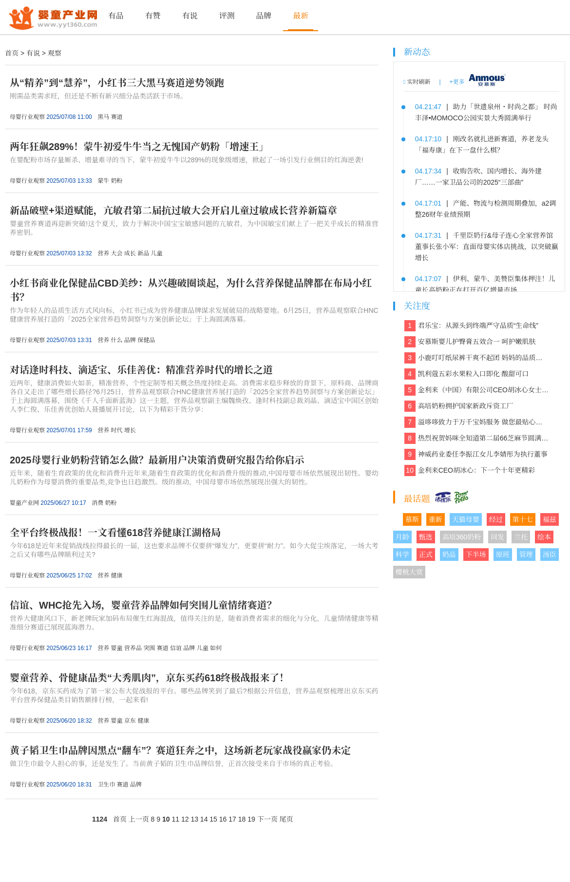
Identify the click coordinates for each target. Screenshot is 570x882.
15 (213, 819)
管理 (526, 554)
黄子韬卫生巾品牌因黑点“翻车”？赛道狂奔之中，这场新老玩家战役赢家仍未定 (180, 750)
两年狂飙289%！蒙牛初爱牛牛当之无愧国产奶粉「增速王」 (139, 146)
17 (232, 819)
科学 (402, 554)
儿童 (157, 253)
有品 (116, 16)
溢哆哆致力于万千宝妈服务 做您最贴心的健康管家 (476, 422)
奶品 (449, 554)
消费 (97, 502)
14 (204, 819)
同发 (497, 537)
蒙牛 (103, 180)
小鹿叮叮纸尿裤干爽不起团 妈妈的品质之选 (476, 358)
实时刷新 (417, 81)
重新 (435, 519)
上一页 (139, 819)
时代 (116, 430)
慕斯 (412, 519)
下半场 (476, 554)
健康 (116, 575)
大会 (116, 253)
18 (242, 819)
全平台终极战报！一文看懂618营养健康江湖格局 (115, 532)
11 (175, 819)
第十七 (523, 519)
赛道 (116, 117)
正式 (426, 554)
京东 (130, 720)
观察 (54, 53)
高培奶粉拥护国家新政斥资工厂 (458, 406)
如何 (216, 648)
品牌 (263, 16)
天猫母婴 (465, 519)
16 (223, 819)
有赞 (153, 16)
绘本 (544, 537)
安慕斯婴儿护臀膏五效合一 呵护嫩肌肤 (470, 341)
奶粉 (116, 180)
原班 (503, 554)
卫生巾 (106, 784)
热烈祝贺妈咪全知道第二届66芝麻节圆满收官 (476, 438)
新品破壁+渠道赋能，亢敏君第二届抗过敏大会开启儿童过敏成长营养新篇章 (173, 210)
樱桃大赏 (409, 572)
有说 (189, 16)
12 (185, 819)
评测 (226, 16)
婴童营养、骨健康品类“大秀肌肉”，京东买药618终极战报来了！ (149, 677)
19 (251, 819)
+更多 (457, 81)
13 (194, 819)
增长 (130, 430)
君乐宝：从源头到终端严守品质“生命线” (471, 325)
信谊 (176, 648)
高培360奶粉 (461, 537)
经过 (496, 519)
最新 (300, 16)
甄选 (426, 537)
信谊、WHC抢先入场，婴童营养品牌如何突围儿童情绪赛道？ (143, 605)
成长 (130, 253)
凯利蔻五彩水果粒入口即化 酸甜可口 (466, 374)
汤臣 (549, 554)
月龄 (402, 537)
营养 (103, 253)
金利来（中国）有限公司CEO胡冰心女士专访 (476, 390)
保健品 (146, 340)
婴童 (116, 648)
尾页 (286, 819)
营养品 (133, 648)
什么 (116, 340)
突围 (149, 648)
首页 (12, 53)
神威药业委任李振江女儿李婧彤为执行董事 (476, 454)
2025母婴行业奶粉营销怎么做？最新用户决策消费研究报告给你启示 (157, 460)
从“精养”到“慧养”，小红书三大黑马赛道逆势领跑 (117, 82)
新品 (143, 253)
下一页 (267, 819)
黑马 (103, 117)
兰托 (521, 537)
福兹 (549, 519)
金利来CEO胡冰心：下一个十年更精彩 (469, 470)
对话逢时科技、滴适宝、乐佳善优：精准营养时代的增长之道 (141, 369)
